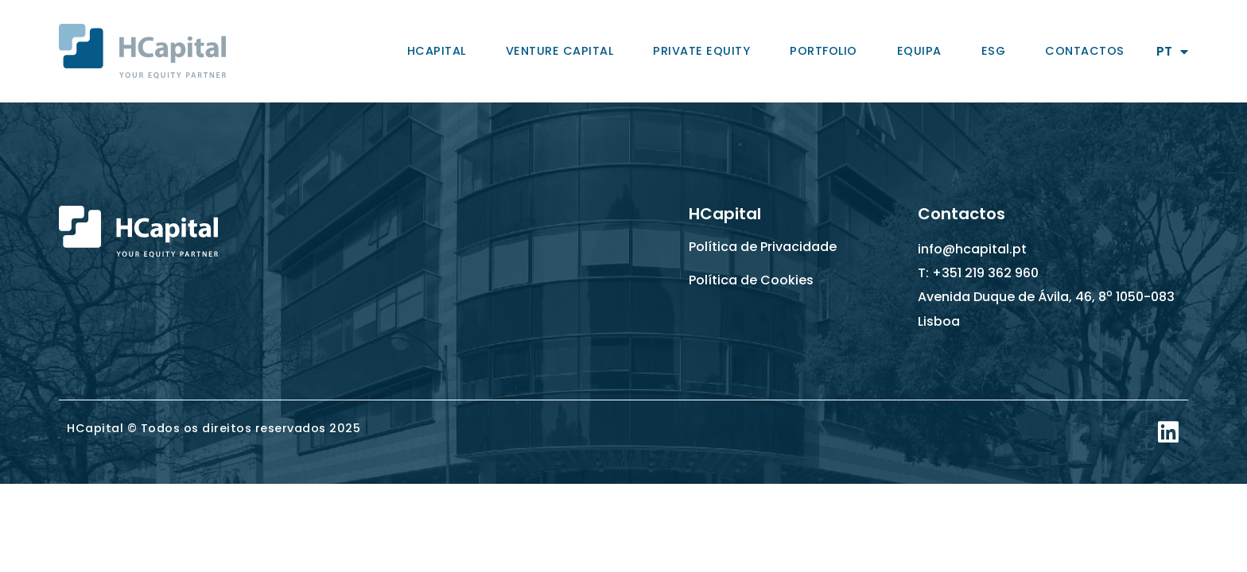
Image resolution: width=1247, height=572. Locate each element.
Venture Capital (560, 51)
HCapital (436, 51)
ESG (993, 51)
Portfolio (823, 51)
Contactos (1085, 51)
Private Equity (701, 51)
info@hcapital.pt (972, 249)
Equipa (919, 51)
